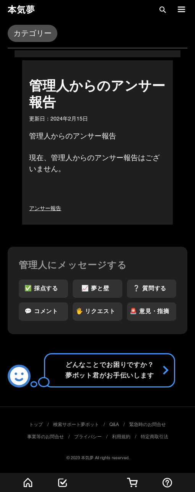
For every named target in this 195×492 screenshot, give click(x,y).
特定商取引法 (154, 436)
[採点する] (167, 482)
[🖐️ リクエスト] (97, 311)
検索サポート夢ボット (76, 424)
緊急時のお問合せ (147, 424)
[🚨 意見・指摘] (152, 311)
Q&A (114, 424)
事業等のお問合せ (45, 436)
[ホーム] (27, 482)
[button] (162, 9)
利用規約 (121, 436)
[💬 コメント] (43, 311)
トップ (36, 424)
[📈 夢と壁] (97, 289)
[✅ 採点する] (43, 289)
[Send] (109, 370)
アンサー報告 (45, 208)
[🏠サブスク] (132, 482)
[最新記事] (62, 482)
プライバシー (88, 436)
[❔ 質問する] (152, 289)
